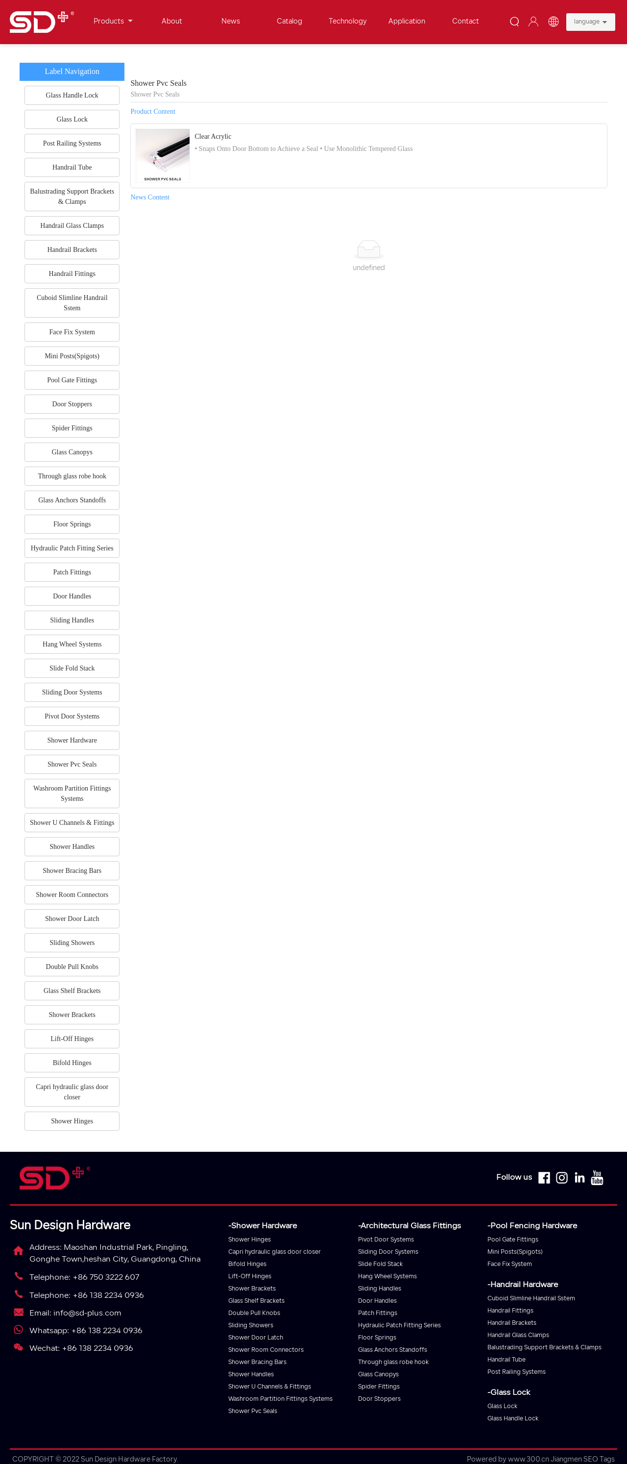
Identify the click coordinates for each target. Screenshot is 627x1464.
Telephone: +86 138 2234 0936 (86, 1296)
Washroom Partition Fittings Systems (280, 1399)
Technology (348, 21)
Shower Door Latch (255, 1338)
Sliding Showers (250, 1326)
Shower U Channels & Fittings (269, 1387)
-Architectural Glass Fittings (409, 1226)
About (172, 21)
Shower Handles (251, 1375)
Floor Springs (377, 1338)
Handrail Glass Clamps (518, 1336)
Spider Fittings (379, 1387)
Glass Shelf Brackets (256, 1301)
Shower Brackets (252, 1289)
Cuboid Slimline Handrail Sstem (531, 1299)
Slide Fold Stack (380, 1264)
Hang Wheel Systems (387, 1277)
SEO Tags (599, 1460)
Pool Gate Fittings (512, 1240)
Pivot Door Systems (386, 1240)
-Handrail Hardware (522, 1285)
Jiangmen (566, 1460)
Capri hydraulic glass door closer (274, 1252)
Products (113, 21)
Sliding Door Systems (388, 1252)
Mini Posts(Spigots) (515, 1252)
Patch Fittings (377, 1313)
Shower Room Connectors (266, 1350)
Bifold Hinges (247, 1264)
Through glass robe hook (393, 1362)
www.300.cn (528, 1460)
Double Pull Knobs (254, 1313)
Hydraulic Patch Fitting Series (399, 1326)
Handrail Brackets (511, 1323)
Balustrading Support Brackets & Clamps (544, 1348)
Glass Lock (502, 1407)
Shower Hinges (249, 1240)
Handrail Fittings (510, 1311)
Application (406, 21)
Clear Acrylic (212, 136)
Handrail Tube (506, 1360)
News (230, 21)
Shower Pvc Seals (252, 1411)
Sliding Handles (379, 1289)
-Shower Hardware (262, 1226)
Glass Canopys (378, 1375)
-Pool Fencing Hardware (532, 1226)
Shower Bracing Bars (257, 1362)
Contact (465, 21)
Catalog (289, 21)
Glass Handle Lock (512, 1419)
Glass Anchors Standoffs (392, 1350)
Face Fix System (509, 1264)
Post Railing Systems (516, 1372)
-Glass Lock (508, 1393)
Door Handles (377, 1301)
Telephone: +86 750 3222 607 (84, 1278)
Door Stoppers (379, 1399)
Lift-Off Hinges (249, 1277)
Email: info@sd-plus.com (75, 1313)
